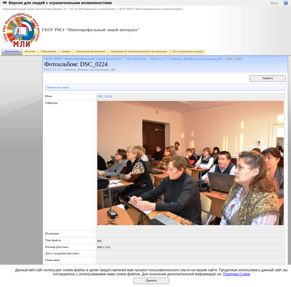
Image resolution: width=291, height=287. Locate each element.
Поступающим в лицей (187, 51)
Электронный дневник (90, 51)
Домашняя (12, 51)
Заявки (65, 51)
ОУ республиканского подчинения (92, 8)
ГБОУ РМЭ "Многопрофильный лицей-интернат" (151, 8)
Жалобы (30, 51)
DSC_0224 (104, 96)
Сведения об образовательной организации (138, 51)
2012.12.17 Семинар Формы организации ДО (186, 58)
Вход (274, 3)
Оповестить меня (57, 87)
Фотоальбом (136, 58)
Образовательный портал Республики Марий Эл (34, 8)
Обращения (48, 51)
